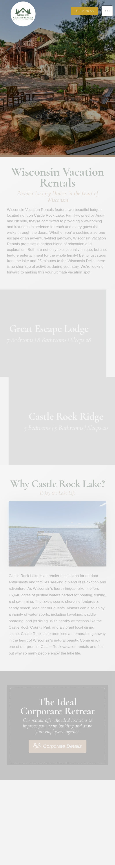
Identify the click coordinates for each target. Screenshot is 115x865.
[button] (107, 11)
